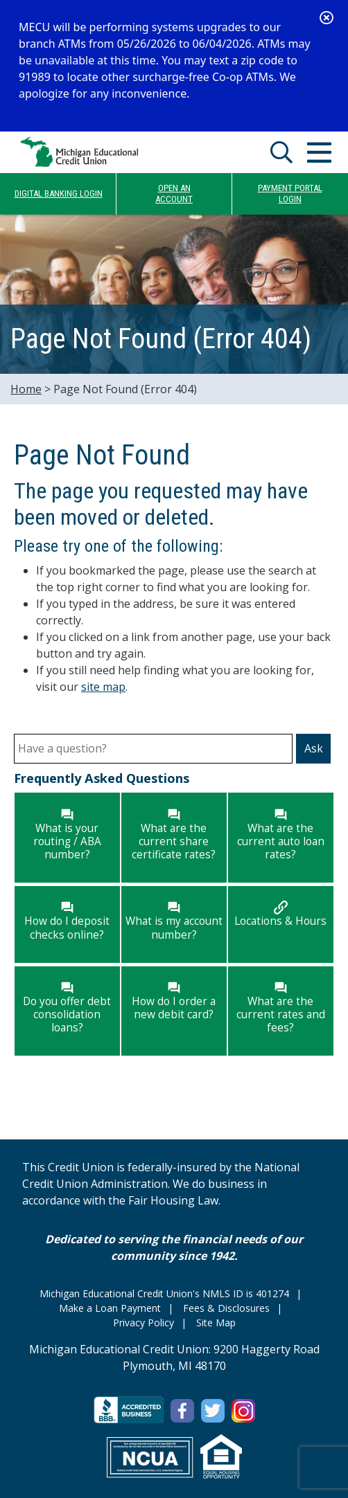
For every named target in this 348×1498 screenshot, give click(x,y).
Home (26, 389)
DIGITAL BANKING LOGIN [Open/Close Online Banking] (59, 193)
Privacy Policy (143, 1322)
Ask (313, 748)
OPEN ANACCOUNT (174, 193)
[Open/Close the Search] (281, 152)
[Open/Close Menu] (319, 152)
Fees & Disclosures (226, 1308)
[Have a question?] (153, 749)
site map (103, 686)
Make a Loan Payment (110, 1308)
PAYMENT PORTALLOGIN (290, 193)
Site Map (216, 1322)
